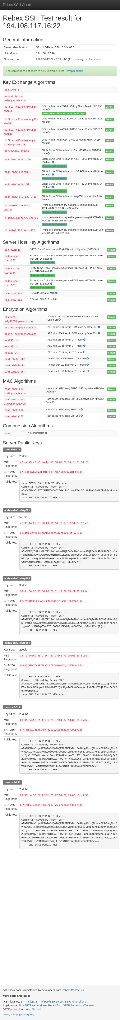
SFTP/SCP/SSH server (49, 1001)
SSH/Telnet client (75, 1001)
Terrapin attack (74, 70)
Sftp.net (36, 1009)
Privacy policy (27, 1014)
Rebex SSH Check (17, 5)
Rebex (65, 990)
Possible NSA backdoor (54, 166)
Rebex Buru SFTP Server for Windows (71, 1005)
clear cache (95, 59)
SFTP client (27, 1001)
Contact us (77, 990)
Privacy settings (11, 1014)
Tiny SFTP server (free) (33, 1005)
